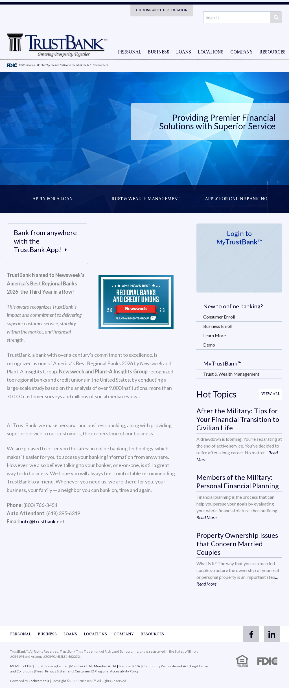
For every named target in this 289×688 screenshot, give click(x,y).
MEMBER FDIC (21, 666)
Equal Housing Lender (51, 666)
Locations (211, 52)
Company (241, 52)
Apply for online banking (236, 199)
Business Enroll (217, 326)
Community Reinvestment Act (165, 666)
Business (158, 52)
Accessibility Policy (124, 671)
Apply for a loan (52, 199)
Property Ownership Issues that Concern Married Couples (237, 543)
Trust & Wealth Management (144, 199)
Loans (183, 52)
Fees (39, 671)
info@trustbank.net (42, 521)
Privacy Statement (59, 671)
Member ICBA (129, 666)
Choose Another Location (161, 10)
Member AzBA (105, 666)
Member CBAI (81, 666)
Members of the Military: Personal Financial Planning (237, 481)
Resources (272, 52)
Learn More (214, 335)
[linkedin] (271, 634)
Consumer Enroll (219, 316)
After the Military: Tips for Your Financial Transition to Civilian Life (237, 419)
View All (270, 394)
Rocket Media (39, 681)
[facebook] (248, 634)
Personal (129, 52)
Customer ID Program (91, 671)
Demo (209, 344)
